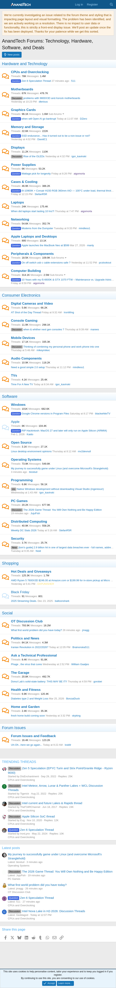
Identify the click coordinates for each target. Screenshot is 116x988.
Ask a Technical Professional (34, 655)
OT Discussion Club (27, 621)
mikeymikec (43, 350)
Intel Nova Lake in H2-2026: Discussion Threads (46, 911)
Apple (15, 422)
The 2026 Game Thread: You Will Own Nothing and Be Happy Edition (56, 509)
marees (95, 329)
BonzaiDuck (73, 698)
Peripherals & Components (32, 254)
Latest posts (11, 848)
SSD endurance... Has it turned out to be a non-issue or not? (50, 135)
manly (90, 245)
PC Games (19, 501)
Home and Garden (25, 707)
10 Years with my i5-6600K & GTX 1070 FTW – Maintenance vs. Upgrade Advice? (62, 279)
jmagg (85, 630)
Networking (20, 219)
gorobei (97, 681)
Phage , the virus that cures (26, 664)
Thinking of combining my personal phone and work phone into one (55, 346)
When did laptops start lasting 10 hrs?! (32, 211)
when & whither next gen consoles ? (37, 329)
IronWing (69, 312)
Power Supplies (23, 165)
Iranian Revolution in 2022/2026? (29, 647)
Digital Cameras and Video (32, 303)
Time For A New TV (22, 384)
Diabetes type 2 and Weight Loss (29, 698)
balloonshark (62, 600)
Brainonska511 (81, 647)
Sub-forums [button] (55, 114)
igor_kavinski (79, 156)
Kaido (30, 434)
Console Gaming (24, 320)
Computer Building (26, 271)
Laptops (17, 202)
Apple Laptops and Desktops (34, 236)
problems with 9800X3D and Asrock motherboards (45, 98)
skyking (76, 715)
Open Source (21, 442)
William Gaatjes (80, 664)
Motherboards (22, 89)
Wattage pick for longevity (31, 173)
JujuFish (35, 513)
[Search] (111, 4)
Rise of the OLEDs (27, 156)
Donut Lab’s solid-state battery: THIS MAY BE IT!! (39, 681)
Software (9, 396)
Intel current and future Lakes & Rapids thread (45, 803)
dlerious (43, 101)
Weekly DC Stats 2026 (24, 530)
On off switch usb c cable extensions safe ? (41, 262)
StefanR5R (41, 194)
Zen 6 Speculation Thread (31, 80)
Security (17, 538)
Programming (22, 480)
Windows (18, 405)
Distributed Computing (29, 521)
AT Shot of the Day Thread (26, 312)
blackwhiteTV (102, 413)
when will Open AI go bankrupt (33, 118)
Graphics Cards (23, 110)
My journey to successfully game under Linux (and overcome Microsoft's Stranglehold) (59, 468)
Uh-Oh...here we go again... (26, 744)
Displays (18, 147)
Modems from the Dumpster (32, 228)
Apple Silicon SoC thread (31, 816)
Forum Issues (14, 728)
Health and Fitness (26, 690)
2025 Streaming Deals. (24, 600)
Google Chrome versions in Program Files (40, 413)
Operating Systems (26, 459)
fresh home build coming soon (28, 715)
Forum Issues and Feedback (33, 736)
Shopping (10, 563)
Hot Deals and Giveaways (31, 571)
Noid (38, 550)
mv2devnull (84, 451)
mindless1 (84, 228)
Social (7, 613)
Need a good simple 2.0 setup (28, 367)
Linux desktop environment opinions (31, 451)
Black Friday (20, 592)
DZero (83, 118)
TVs (14, 375)
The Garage (20, 673)
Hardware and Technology (24, 64)
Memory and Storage (27, 127)
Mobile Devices (23, 338)
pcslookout (105, 262)
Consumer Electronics (21, 295)
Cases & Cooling (24, 182)
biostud (33, 471)
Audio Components (26, 358)
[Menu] (5, 4)
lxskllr (68, 744)
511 (73, 80)
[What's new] (103, 4)
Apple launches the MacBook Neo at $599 (40, 245)
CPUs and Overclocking (30, 72)
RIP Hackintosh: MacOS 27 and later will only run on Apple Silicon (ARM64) (59, 430)
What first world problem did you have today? (36, 630)
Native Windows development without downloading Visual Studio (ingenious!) (57, 489)
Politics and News (25, 638)
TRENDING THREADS (19, 762)
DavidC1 (42, 139)
